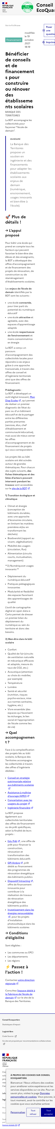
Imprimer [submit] (50, 42)
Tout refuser (33, 1112)
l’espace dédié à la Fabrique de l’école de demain (20, 994)
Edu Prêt (12, 841)
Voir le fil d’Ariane (12, 25)
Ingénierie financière (19, 808)
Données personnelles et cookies (30, 1095)
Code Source (9, 1036)
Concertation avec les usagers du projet (20, 801)
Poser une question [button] (50, 30)
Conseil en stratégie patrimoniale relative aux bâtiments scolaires (21, 781)
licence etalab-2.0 (9, 1125)
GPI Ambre (14, 863)
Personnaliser (18, 1112)
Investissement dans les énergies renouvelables (21, 911)
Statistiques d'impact (11, 1024)
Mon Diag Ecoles (20, 398)
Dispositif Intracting (19, 881)
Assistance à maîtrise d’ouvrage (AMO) (19, 794)
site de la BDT (19, 488)
